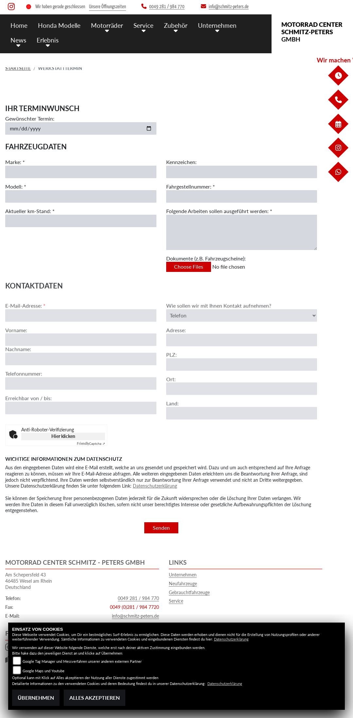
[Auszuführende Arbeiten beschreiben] (241, 232)
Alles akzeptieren (94, 697)
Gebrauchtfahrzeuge (189, 592)
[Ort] (241, 408)
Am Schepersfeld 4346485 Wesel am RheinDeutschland (28, 581)
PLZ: (171, 374)
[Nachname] (80, 378)
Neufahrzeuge (183, 583)
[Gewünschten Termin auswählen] (80, 128)
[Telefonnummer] (80, 403)
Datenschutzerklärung (155, 486)
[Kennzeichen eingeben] (241, 172)
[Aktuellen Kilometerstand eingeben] (80, 221)
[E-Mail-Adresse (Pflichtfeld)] (80, 334)
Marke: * (15, 162)
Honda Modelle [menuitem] (59, 25)
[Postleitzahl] (241, 383)
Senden (161, 528)
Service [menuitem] (143, 25)
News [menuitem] (18, 40)
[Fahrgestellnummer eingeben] (241, 196)
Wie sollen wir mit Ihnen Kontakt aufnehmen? (218, 325)
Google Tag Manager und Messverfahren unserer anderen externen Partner (82, 661)
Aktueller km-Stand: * (30, 211)
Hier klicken (63, 436)
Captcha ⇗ (91, 443)
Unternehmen (183, 574)
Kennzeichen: (181, 162)
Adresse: (176, 349)
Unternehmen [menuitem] (217, 25)
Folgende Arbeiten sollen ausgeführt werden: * (219, 211)
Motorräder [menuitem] (107, 25)
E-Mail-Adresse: (25, 325)
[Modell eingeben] (80, 196)
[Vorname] (80, 359)
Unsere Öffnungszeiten (107, 6)
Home (18, 25)
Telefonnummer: (23, 393)
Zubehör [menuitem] (175, 25)
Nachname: (18, 368)
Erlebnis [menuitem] (48, 40)
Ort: (171, 398)
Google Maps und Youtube (43, 671)
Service (176, 601)
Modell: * (15, 186)
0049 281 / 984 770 (138, 598)
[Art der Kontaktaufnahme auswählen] (241, 334)
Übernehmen (36, 697)
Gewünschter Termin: (29, 118)
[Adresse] (241, 359)
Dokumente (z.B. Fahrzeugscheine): (206, 258)
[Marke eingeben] (80, 172)
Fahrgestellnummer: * (190, 186)
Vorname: (16, 349)
